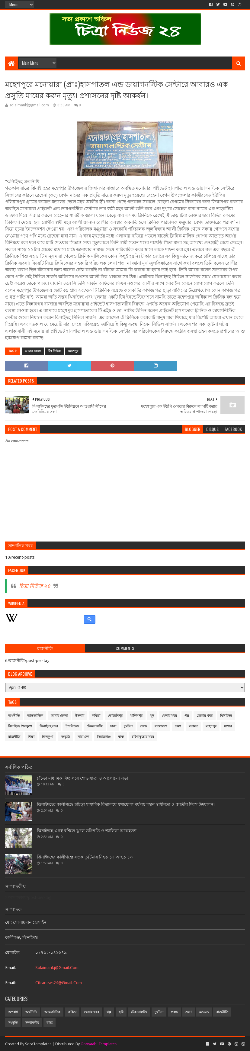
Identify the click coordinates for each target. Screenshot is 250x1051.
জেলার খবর (205, 716)
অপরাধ (13, 1012)
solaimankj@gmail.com (57, 967)
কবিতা (96, 716)
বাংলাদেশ (161, 726)
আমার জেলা (33, 351)
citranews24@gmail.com (58, 982)
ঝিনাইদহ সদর (49, 726)
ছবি (121, 1012)
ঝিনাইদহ (226, 716)
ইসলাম (79, 716)
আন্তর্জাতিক (35, 716)
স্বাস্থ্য (121, 737)
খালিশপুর (136, 716)
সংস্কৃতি (65, 737)
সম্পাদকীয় (32, 1023)
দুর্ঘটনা (128, 726)
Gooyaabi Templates (99, 1044)
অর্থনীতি (14, 716)
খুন (152, 716)
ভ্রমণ (178, 726)
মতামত (193, 726)
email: (10, 967)
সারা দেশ (83, 737)
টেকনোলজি (95, 726)
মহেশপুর (73, 351)
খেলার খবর (169, 716)
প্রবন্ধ (143, 726)
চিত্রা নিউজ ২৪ (34, 586)
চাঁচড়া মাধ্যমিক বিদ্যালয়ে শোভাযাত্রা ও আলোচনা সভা (82, 778)
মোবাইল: (13, 952)
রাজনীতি (14, 737)
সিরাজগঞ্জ (104, 737)
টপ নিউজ (54, 351)
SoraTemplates (38, 1044)
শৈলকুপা (47, 737)
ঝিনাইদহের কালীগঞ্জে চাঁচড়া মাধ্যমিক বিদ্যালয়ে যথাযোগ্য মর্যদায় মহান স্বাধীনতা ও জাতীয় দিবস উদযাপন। (126, 804)
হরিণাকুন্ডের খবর (143, 737)
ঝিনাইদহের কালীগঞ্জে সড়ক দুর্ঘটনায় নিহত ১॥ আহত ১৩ (85, 857)
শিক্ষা (31, 737)
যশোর (228, 726)
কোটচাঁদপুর (115, 716)
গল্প (186, 716)
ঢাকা (113, 726)
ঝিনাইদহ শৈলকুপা (20, 726)
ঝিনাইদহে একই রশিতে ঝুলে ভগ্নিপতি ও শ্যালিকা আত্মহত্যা (86, 830)
